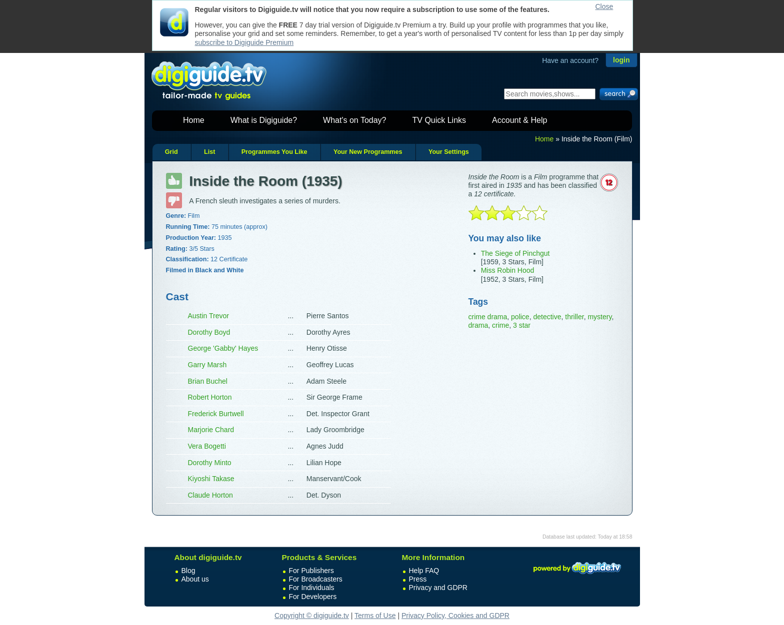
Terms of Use (375, 616)
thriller (574, 317)
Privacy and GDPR (438, 588)
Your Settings (448, 151)
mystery (600, 317)
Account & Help (519, 120)
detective (547, 317)
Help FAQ (424, 571)
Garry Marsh (207, 365)
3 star (521, 325)
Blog (189, 571)
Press (418, 579)
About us (195, 579)
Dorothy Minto (210, 463)
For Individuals (311, 588)
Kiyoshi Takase (211, 479)
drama (478, 325)
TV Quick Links (439, 120)
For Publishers (311, 571)
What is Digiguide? (263, 120)
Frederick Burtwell (216, 414)
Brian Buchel (208, 381)
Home (193, 120)
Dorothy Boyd (209, 332)
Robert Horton (210, 397)
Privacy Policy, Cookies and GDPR (456, 616)
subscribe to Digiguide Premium (244, 42)
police (520, 317)
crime (500, 325)
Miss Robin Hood (507, 270)
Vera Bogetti (207, 446)
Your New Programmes (368, 151)
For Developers (313, 597)
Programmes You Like (275, 151)
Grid (171, 151)
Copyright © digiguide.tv (311, 616)
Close (605, 6)
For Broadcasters (315, 579)
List (209, 151)
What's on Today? (354, 120)
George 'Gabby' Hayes (223, 348)
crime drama (488, 317)
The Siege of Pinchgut (515, 253)
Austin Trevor (208, 316)
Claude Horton (210, 495)
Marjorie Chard (211, 430)
